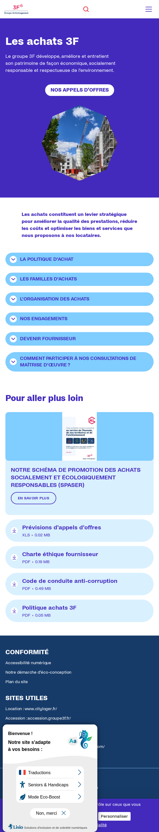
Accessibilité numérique (28, 662)
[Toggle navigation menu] (149, 9)
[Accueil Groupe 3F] (16, 9)
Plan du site (16, 681)
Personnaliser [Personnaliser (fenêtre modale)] (114, 816)
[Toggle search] (86, 9)
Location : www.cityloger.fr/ (31, 708)
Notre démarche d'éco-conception (38, 672)
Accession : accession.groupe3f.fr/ (38, 718)
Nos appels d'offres (80, 90)
